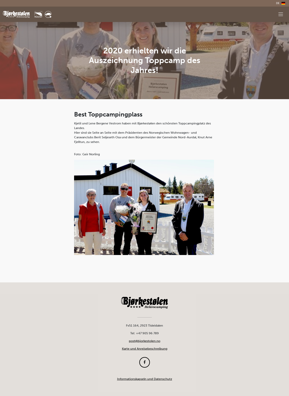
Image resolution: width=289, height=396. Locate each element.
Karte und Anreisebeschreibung (144, 348)
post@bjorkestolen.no (144, 341)
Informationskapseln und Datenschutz (144, 379)
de (280, 3)
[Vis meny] (280, 14)
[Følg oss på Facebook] (144, 362)
